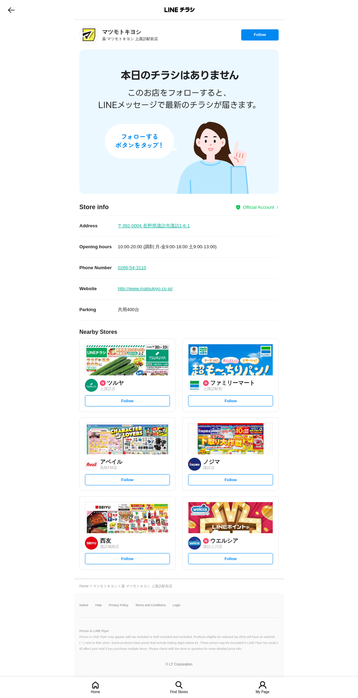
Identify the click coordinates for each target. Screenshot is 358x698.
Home (95, 692)
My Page (262, 692)
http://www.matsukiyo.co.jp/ (145, 288)
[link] (89, 34)
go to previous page (11, 10)
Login (176, 605)
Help (98, 605)
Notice (83, 605)
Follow (259, 36)
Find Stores (179, 692)
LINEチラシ (179, 10)
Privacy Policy (118, 605)
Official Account (258, 207)
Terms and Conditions (150, 605)
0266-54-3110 (132, 267)
